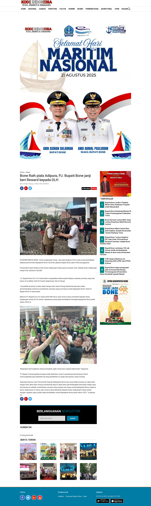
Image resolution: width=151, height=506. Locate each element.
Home (22, 172)
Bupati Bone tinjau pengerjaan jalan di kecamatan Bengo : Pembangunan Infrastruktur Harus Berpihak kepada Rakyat (114, 270)
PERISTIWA (52, 9)
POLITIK (63, 9)
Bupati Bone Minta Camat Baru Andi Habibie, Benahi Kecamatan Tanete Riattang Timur (118, 230)
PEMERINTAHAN (92, 9)
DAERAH (42, 9)
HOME (23, 9)
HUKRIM (71, 9)
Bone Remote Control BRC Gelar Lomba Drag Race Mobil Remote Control (118, 222)
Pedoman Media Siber (73, 496)
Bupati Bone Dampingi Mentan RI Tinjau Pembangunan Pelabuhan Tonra (118, 213)
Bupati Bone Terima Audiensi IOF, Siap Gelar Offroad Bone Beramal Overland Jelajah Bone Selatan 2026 (115, 240)
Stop (94, 188)
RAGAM (125, 9)
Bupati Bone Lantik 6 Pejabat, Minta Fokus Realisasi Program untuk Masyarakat (117, 204)
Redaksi (61, 496)
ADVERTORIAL (106, 9)
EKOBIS (80, 9)
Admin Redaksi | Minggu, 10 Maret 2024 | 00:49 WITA (34, 184)
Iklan (85, 496)
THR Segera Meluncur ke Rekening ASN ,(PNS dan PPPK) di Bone (117, 261)
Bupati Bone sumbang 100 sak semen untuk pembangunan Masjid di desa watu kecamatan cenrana (115, 251)
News (28, 172)
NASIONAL (32, 9)
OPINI (117, 9)
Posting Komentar (26, 435)
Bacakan (86, 188)
